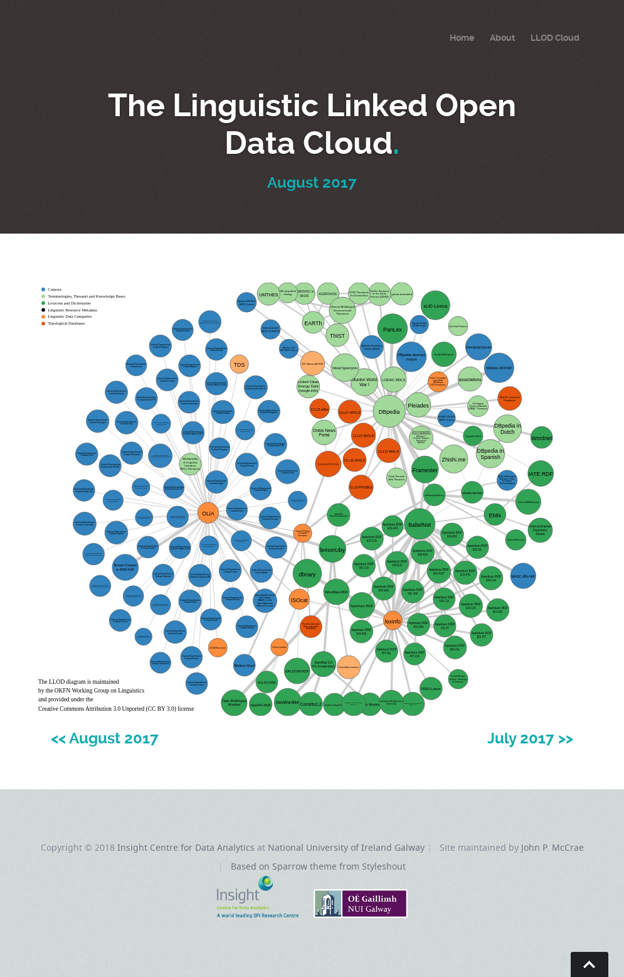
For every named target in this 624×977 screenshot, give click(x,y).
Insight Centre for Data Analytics (186, 847)
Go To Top (589, 964)
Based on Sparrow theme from (296, 866)
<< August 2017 (105, 738)
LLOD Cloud (555, 38)
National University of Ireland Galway (346, 847)
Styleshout (384, 866)
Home (462, 38)
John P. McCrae (552, 847)
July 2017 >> (530, 738)
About (502, 38)
